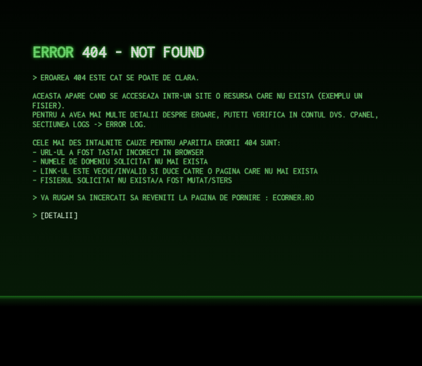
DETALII (59, 215)
